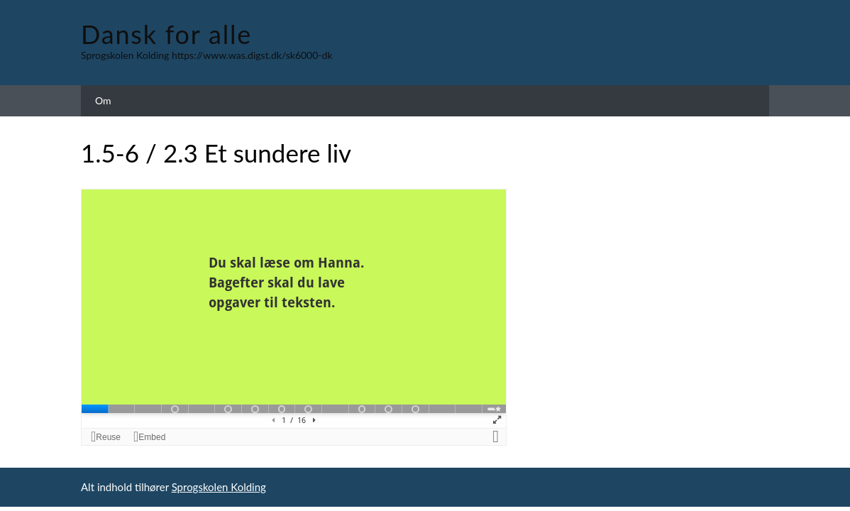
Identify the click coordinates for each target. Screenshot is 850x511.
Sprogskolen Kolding (219, 486)
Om (103, 100)
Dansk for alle (166, 34)
